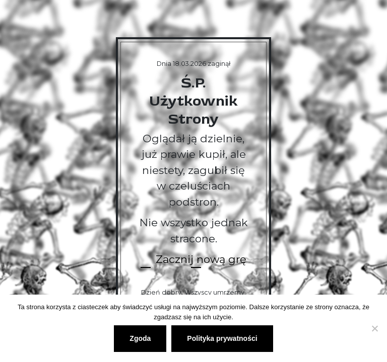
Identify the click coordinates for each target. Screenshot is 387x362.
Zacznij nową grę (201, 259)
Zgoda (140, 338)
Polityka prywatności (222, 338)
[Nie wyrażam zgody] (374, 328)
